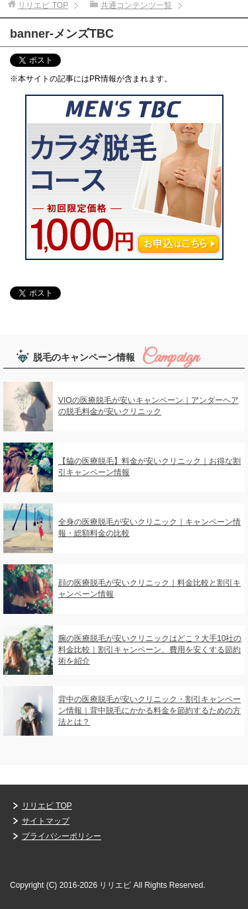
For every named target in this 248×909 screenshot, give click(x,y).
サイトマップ (45, 821)
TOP (43, 5)
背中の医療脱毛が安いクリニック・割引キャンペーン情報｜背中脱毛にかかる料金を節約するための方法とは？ (149, 710)
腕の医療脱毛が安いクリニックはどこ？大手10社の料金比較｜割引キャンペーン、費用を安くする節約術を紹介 (149, 650)
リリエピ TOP (47, 805)
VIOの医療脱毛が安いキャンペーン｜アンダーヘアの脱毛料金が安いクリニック (148, 406)
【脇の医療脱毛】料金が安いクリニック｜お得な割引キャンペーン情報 (149, 466)
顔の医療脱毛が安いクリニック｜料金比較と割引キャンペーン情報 (149, 588)
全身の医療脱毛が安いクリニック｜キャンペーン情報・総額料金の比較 (149, 527)
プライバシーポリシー (61, 836)
